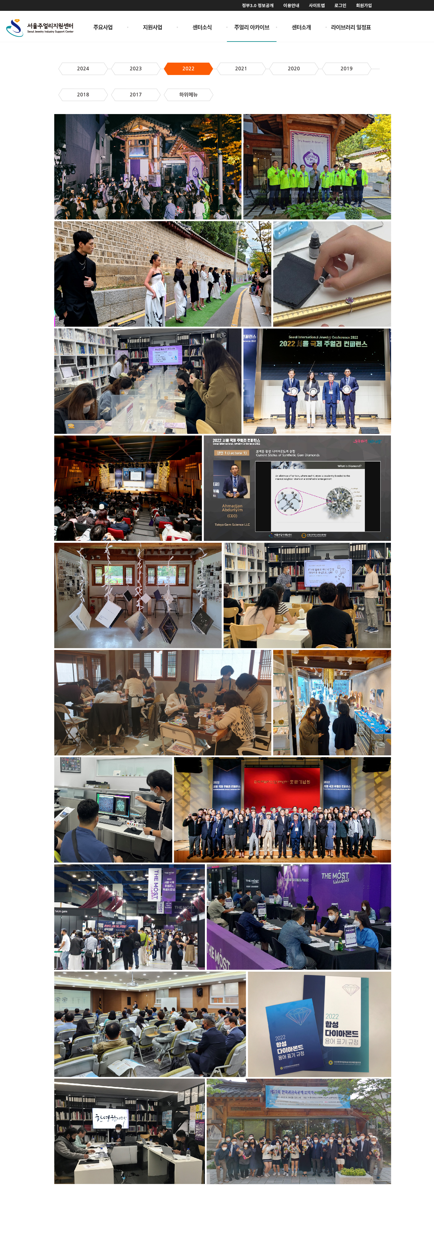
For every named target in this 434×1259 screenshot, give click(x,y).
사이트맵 (317, 5)
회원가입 (364, 5)
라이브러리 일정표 (351, 27)
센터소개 (301, 27)
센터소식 (202, 27)
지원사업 (152, 27)
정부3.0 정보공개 (257, 5)
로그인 (340, 5)
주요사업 (103, 27)
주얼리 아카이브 (251, 27)
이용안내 (291, 5)
